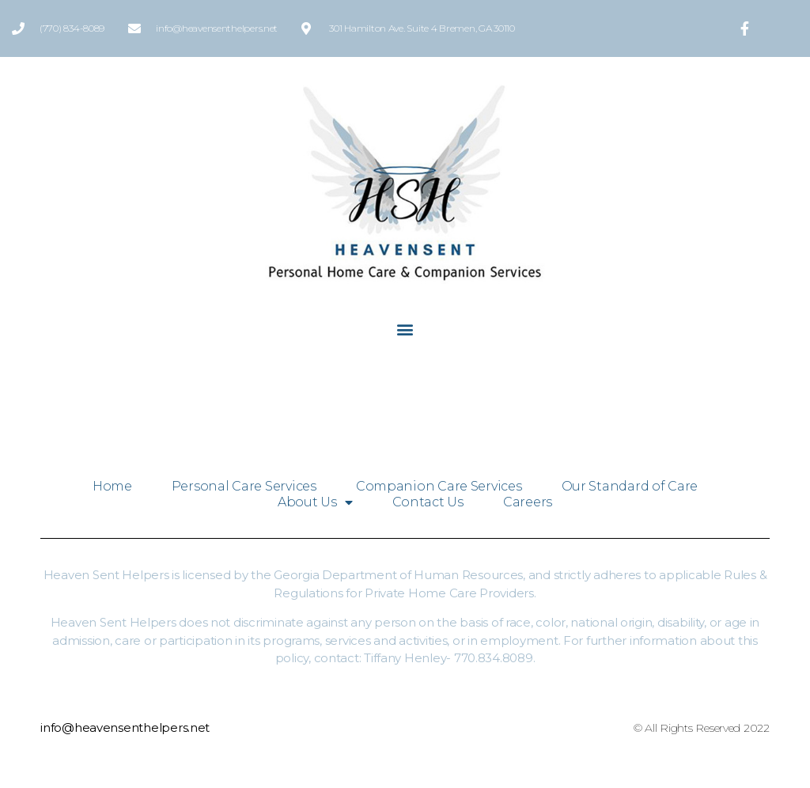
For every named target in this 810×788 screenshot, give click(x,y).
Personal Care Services (244, 486)
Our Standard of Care (630, 486)
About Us (315, 502)
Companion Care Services (439, 486)
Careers (527, 502)
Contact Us (428, 502)
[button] (405, 329)
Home (112, 486)
